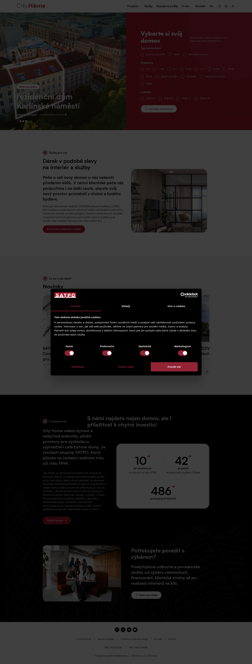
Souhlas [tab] (76, 306)
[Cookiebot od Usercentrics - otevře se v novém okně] (183, 295)
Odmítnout (77, 366)
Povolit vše (174, 366)
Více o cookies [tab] (176, 306)
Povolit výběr (126, 366)
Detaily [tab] (126, 306)
